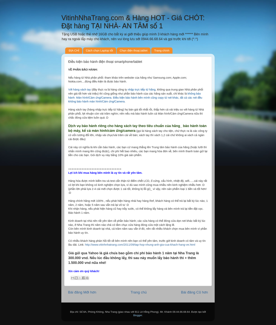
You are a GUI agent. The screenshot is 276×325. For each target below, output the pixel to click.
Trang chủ (139, 292)
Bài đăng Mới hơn (82, 292)
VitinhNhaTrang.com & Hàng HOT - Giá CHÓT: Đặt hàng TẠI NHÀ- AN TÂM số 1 (133, 22)
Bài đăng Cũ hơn (194, 292)
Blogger (137, 315)
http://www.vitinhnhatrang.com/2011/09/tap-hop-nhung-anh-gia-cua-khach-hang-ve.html (140, 244)
